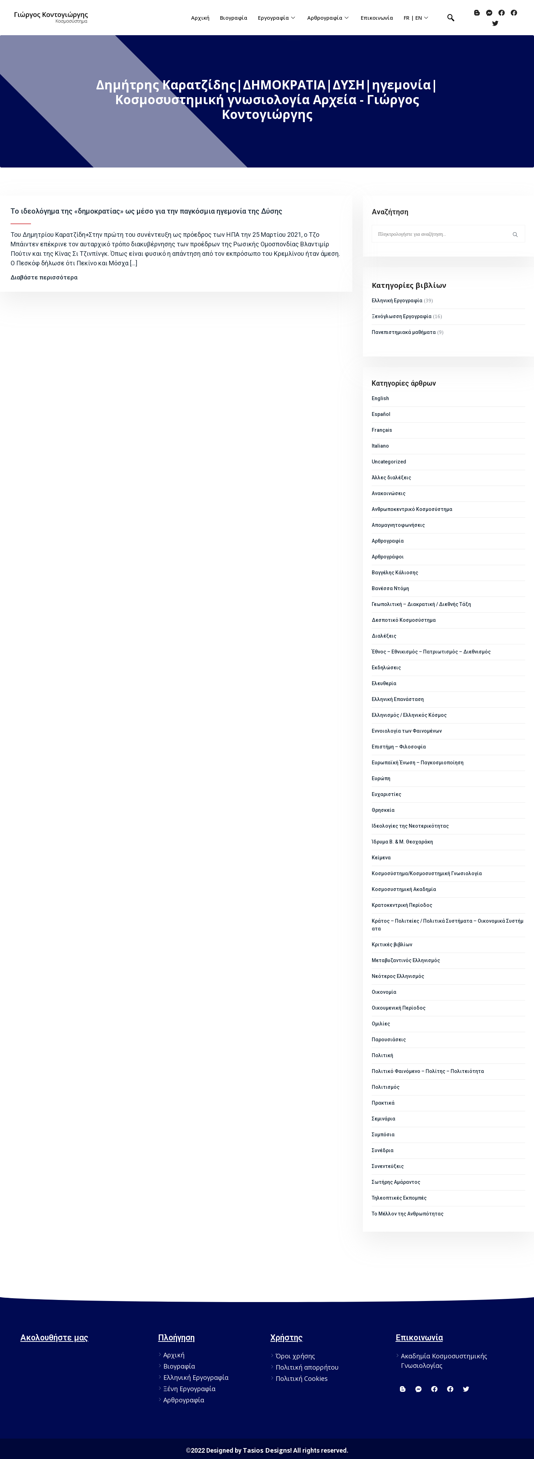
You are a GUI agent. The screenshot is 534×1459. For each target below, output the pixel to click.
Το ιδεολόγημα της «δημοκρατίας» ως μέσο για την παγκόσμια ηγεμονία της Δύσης (146, 211)
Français (382, 430)
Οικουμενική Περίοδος (399, 1008)
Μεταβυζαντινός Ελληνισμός (406, 960)
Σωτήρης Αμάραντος (396, 1182)
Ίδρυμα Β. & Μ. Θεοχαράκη (402, 842)
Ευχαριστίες (386, 794)
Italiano (380, 446)
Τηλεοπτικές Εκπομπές (399, 1198)
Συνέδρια (383, 1150)
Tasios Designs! (267, 1450)
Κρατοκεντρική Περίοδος (402, 905)
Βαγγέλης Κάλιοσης (395, 572)
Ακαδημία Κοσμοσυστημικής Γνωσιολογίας (444, 1361)
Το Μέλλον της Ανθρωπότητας (408, 1214)
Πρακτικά (383, 1103)
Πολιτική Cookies (302, 1378)
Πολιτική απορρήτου (307, 1367)
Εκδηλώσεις (386, 667)
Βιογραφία (233, 17)
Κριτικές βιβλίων (392, 944)
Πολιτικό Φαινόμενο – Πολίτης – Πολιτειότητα (428, 1071)
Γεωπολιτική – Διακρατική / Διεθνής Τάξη (421, 604)
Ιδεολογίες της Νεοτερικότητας (410, 826)
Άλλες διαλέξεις (391, 477)
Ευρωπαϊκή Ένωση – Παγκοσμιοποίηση (418, 762)
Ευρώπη (381, 778)
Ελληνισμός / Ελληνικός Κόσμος (409, 715)
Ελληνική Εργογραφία (397, 300)
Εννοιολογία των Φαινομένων (407, 731)
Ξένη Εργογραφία (189, 1388)
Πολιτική (382, 1055)
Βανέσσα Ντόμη (390, 588)
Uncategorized (389, 462)
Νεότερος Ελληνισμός (398, 976)
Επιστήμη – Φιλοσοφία (399, 747)
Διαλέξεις (384, 636)
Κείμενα (381, 857)
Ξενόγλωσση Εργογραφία (402, 316)
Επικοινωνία (377, 17)
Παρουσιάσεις (389, 1039)
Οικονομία (384, 992)
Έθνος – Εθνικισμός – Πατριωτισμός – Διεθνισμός (431, 652)
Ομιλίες (381, 1024)
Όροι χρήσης (295, 1356)
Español (381, 414)
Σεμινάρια (383, 1119)
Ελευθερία (384, 683)
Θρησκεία (383, 810)
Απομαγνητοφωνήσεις (398, 525)
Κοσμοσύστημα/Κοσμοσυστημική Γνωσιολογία (427, 873)
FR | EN (417, 17)
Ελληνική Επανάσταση (398, 699)
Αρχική (200, 17)
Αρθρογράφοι (388, 557)
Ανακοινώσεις (389, 493)
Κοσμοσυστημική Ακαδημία (404, 889)
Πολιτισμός (386, 1087)
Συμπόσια (383, 1134)
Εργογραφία (277, 17)
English (380, 398)
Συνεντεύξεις (388, 1166)
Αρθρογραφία (328, 17)
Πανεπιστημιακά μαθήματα (404, 332)
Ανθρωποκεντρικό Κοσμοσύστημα (412, 509)
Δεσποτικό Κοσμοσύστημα (404, 620)
